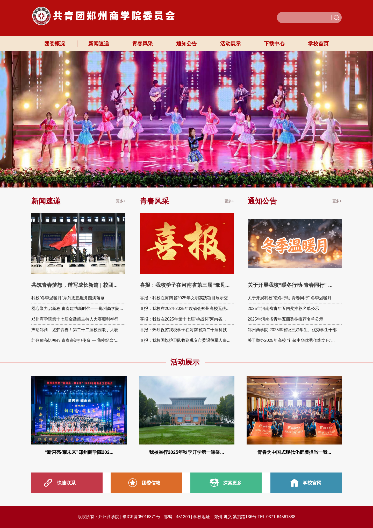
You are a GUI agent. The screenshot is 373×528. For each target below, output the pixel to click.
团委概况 (54, 43)
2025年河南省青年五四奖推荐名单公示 (283, 308)
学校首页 (318, 43)
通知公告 (186, 43)
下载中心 (274, 43)
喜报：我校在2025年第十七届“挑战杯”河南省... (183, 319)
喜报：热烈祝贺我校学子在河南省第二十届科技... (185, 330)
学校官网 (312, 482)
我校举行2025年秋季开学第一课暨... (186, 452)
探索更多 (232, 482)
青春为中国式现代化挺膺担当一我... (294, 452)
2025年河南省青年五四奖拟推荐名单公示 (285, 319)
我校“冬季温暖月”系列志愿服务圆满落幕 (68, 298)
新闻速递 (98, 43)
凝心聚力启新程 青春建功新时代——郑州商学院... (77, 308)
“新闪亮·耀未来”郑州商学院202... (79, 452)
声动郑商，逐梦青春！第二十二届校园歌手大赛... (76, 330)
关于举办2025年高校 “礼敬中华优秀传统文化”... (291, 340)
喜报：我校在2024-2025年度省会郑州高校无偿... (184, 308)
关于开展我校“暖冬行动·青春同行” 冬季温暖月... (291, 298)
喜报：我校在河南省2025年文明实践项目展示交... (185, 298)
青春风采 (142, 43)
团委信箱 (151, 482)
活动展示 (230, 43)
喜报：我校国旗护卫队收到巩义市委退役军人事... (185, 340)
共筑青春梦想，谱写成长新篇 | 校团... (74, 285)
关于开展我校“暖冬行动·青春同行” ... (290, 285)
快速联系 (66, 482)
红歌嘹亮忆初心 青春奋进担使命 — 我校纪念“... (74, 340)
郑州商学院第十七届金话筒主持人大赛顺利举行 (74, 319)
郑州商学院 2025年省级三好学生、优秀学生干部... (294, 330)
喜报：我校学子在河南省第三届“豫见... (185, 285)
